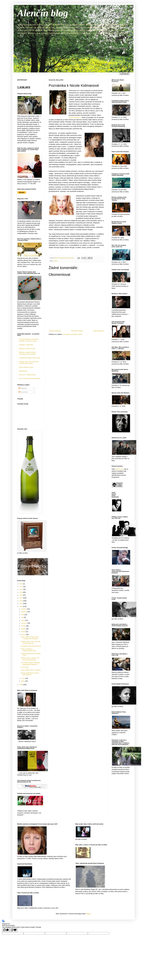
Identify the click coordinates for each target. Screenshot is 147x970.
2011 (21, 603)
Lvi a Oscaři (24, 667)
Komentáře (23, 392)
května (23, 629)
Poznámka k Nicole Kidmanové (31, 646)
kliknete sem (119, 469)
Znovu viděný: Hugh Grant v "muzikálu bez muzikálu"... (30, 638)
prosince (24, 609)
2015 (21, 592)
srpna (23, 620)
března (23, 634)
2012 (21, 601)
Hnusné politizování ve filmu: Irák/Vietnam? (30, 674)
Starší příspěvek (98, 331)
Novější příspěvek (55, 331)
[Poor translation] (14, 930)
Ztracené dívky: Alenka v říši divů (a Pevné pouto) (30, 659)
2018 (21, 584)
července (24, 623)
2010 (21, 606)
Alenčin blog (42, 13)
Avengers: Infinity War (26, 345)
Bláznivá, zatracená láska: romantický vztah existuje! (27, 353)
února (23, 678)
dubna (23, 631)
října (22, 614)
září (22, 617)
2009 (21, 684)
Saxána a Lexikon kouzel (27, 348)
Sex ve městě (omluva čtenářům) (29, 378)
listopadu (24, 612)
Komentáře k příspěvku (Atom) (72, 334)
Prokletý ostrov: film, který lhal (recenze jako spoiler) (28, 362)
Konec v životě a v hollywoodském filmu (28, 650)
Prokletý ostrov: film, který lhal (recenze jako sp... (30, 642)
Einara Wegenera (75, 117)
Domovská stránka (77, 331)
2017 (21, 586)
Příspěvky (23, 388)
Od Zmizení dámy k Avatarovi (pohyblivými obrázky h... (30, 663)
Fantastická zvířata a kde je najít (29, 358)
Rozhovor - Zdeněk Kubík (27, 375)
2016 (21, 589)
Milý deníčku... (23, 371)
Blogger (88, 914)
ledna (23, 681)
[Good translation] (6, 930)
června (23, 626)
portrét (55, 261)
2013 (21, 598)
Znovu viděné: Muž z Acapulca (31, 670)
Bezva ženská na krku (26, 367)
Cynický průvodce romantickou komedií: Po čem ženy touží (29, 340)
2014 (21, 595)
